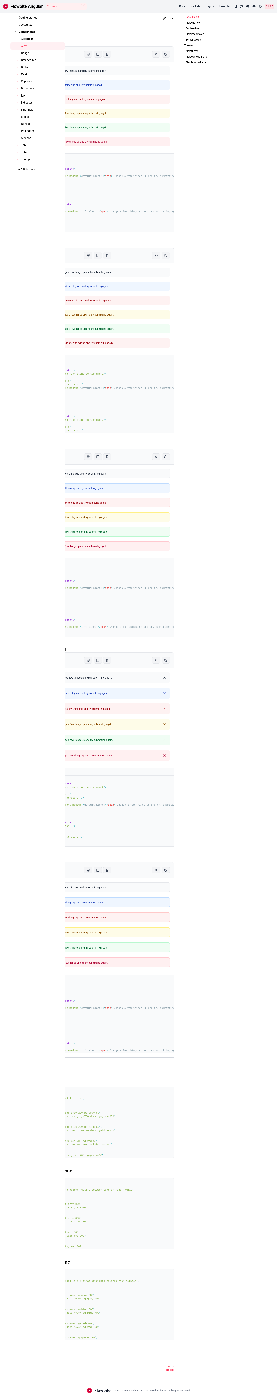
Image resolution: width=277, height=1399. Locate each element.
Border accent (87, 859)
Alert (79, 26)
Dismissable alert (90, 649)
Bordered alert (87, 446)
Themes (84, 1071)
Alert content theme (93, 1170)
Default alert (85, 43)
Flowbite (224, 6)
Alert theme (85, 1079)
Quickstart (196, 6)
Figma (211, 6)
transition (87, 1102)
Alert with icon (88, 244)
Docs (182, 6)
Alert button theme (92, 1262)
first (125, 1281)
